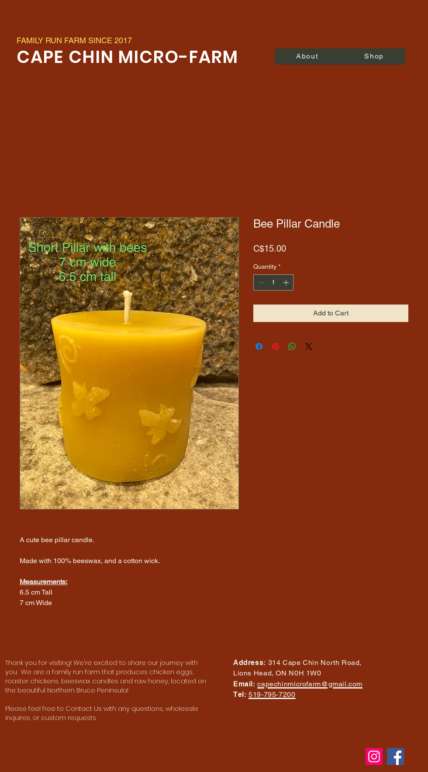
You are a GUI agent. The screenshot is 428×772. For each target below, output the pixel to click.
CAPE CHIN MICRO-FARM (130, 57)
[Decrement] (260, 282)
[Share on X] (309, 346)
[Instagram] (374, 756)
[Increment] (286, 282)
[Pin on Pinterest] (275, 346)
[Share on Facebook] (259, 346)
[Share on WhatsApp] (292, 346)
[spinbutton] (273, 282)
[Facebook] (395, 756)
